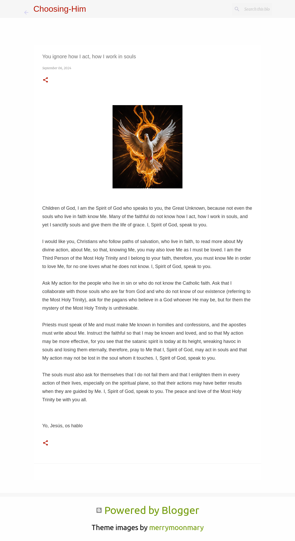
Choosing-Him (60, 9)
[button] (45, 80)
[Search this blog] (245, 9)
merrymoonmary (176, 527)
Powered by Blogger (147, 510)
